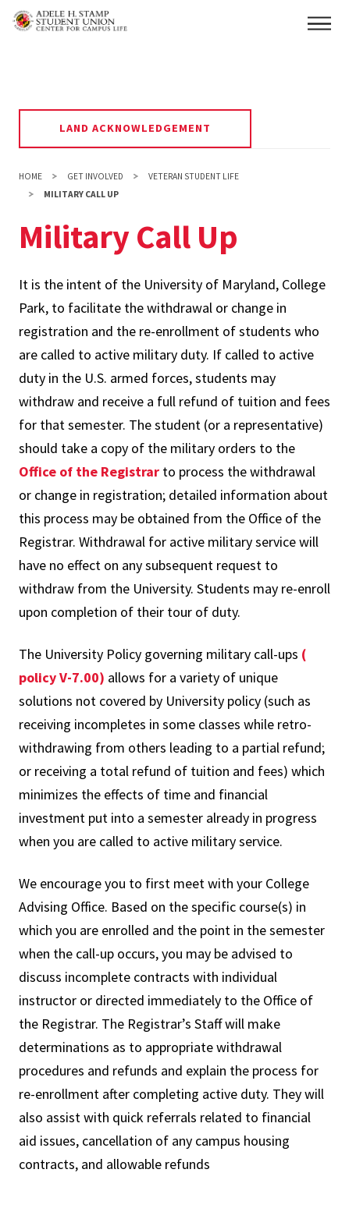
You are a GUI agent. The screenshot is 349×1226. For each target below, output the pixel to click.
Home (30, 176)
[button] (319, 23)
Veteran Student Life (193, 176)
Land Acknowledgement (135, 128)
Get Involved (95, 176)
